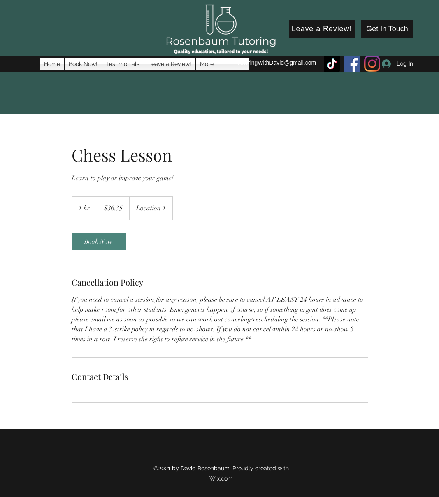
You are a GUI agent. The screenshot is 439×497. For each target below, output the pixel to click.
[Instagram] (372, 64)
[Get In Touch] (387, 29)
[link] (99, 241)
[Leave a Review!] (322, 29)
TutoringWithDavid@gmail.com (276, 62)
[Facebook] (352, 64)
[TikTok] (332, 64)
